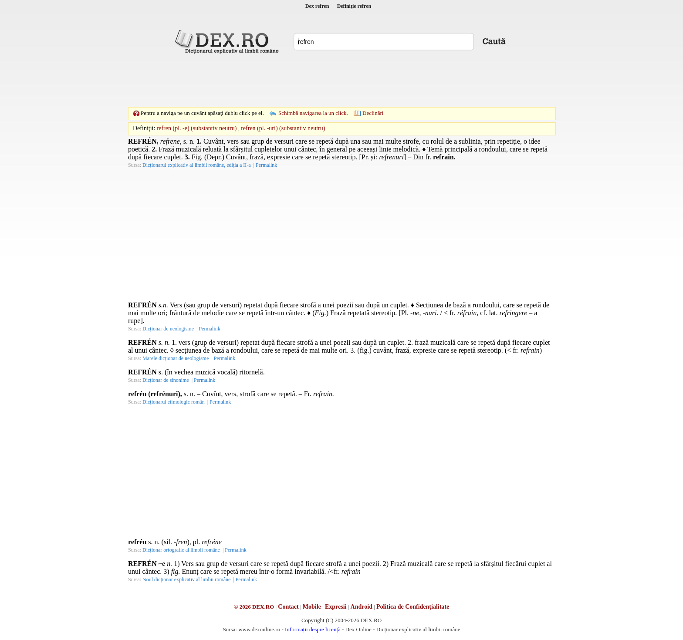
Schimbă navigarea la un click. (313, 113)
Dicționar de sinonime (165, 380)
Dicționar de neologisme (168, 329)
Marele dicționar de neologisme (175, 358)
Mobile (312, 606)
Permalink (266, 165)
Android (361, 606)
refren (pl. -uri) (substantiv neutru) (283, 128)
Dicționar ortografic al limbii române (181, 550)
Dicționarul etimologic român (173, 402)
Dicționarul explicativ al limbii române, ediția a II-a (196, 165)
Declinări (372, 113)
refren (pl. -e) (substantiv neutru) (197, 128)
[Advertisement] (341, 80)
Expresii (336, 606)
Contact (288, 606)
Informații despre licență (313, 629)
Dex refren (317, 6)
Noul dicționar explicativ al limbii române (186, 579)
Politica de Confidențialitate (412, 606)
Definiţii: (144, 128)
